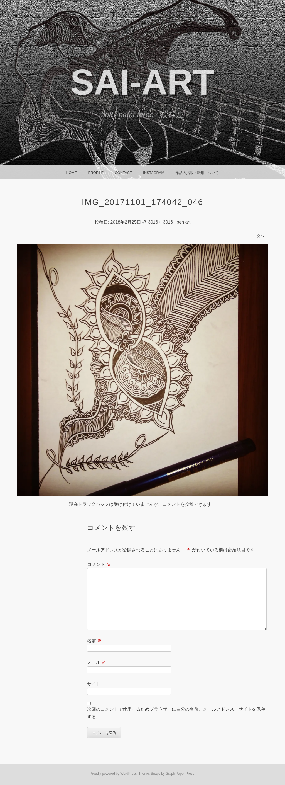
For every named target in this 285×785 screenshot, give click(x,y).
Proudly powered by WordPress (113, 774)
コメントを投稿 (178, 504)
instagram (153, 173)
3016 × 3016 (160, 222)
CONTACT (123, 173)
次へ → (263, 236)
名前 (94, 640)
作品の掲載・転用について (197, 173)
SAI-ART (142, 82)
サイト (93, 684)
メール (96, 662)
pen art (183, 222)
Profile (96, 173)
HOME (71, 173)
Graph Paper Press (180, 774)
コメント (98, 564)
